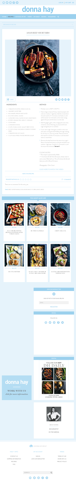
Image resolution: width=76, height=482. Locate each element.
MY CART (68, 3)
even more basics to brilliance (30, 189)
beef (10, 189)
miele (42, 189)
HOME (4, 17)
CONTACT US (14, 456)
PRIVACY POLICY (62, 461)
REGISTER (53, 307)
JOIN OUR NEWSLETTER (38, 459)
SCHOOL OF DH (20, 17)
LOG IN (61, 3)
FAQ (14, 464)
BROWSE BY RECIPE (9, 25)
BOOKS (43, 17)
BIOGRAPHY (53, 429)
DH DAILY (37, 17)
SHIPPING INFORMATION (14, 459)
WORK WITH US (62, 459)
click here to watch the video (51, 169)
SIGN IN (38, 456)
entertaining (16, 189)
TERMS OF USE (62, 456)
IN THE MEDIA (54, 432)
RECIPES (11, 17)
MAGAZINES (52, 17)
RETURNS (14, 461)
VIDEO (30, 17)
